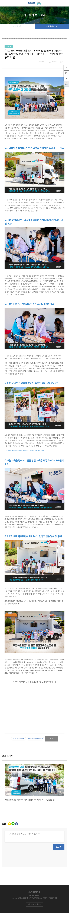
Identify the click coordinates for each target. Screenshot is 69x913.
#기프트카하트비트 (18, 739)
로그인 (58, 847)
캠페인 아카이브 (52, 26)
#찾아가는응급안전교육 (35, 739)
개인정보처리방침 (34, 904)
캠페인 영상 (17, 26)
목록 (51, 739)
